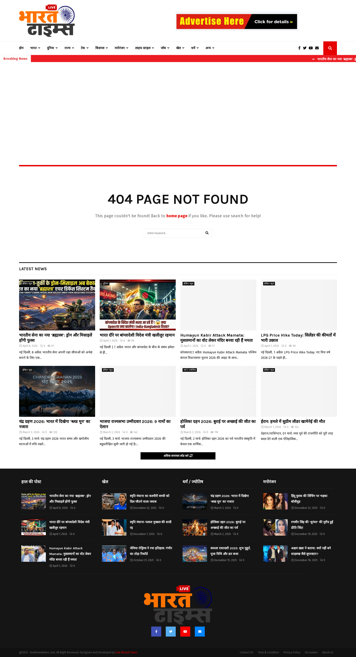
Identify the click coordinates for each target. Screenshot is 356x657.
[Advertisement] (178, 103)
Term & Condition (268, 652)
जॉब (163, 48)
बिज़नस (99, 48)
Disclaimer (311, 652)
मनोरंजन (120, 48)
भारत (33, 48)
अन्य (208, 48)
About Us (327, 652)
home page (176, 215)
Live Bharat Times (126, 652)
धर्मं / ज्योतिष (190, 370)
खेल (178, 48)
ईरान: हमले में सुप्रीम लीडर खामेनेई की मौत (293, 421)
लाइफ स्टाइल (142, 48)
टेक (83, 48)
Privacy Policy (292, 652)
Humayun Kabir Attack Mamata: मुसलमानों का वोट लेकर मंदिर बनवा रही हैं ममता (216, 338)
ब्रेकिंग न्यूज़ (27, 283)
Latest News (33, 268)
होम (21, 48)
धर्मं (193, 48)
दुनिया (50, 48)
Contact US (246, 652)
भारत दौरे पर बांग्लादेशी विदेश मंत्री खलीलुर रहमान (137, 335)
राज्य (67, 48)
